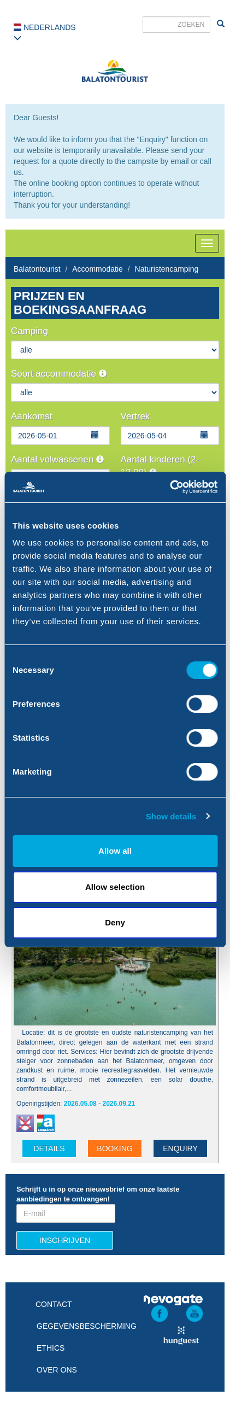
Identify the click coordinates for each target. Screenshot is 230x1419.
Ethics (50, 1348)
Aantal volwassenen (57, 459)
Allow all (115, 850)
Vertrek (135, 416)
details (48, 1148)
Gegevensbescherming (87, 1326)
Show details (171, 816)
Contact (54, 1304)
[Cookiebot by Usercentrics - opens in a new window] (169, 487)
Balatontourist (37, 269)
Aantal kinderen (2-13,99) (160, 466)
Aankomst (31, 416)
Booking (114, 1148)
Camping (29, 331)
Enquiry (180, 1148)
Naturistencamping (167, 269)
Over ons (57, 1369)
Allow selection (115, 887)
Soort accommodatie (59, 373)
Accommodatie (97, 269)
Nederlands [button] (45, 32)
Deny (115, 922)
